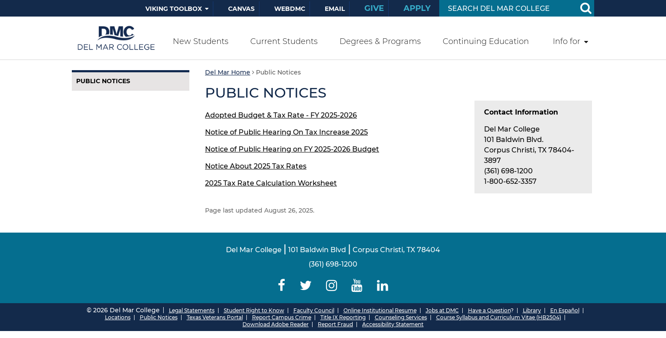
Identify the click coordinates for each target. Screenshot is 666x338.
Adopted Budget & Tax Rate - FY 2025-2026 (281, 115)
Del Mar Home (227, 72)
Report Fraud (335, 324)
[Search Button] (585, 8)
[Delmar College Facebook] (282, 285)
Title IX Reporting (343, 317)
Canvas (241, 9)
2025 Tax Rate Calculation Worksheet (271, 183)
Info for (566, 41)
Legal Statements (192, 310)
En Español (564, 310)
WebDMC (289, 9)
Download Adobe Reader (275, 324)
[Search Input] (506, 8)
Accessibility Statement (393, 324)
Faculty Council (313, 310)
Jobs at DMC (442, 310)
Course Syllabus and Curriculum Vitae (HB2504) (498, 317)
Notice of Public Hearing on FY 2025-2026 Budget (292, 149)
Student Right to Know (254, 310)
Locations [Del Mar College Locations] (118, 317)
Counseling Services (401, 317)
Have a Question (489, 310)
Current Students (284, 41)
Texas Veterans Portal (215, 317)
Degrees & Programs (380, 41)
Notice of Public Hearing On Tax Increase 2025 (286, 132)
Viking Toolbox (173, 9)
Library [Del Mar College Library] (532, 310)
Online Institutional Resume (380, 310)
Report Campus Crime (281, 317)
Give (374, 8)
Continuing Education (486, 41)
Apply (417, 8)
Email (335, 9)
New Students (201, 41)
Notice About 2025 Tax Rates (255, 166)
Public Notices (103, 81)
